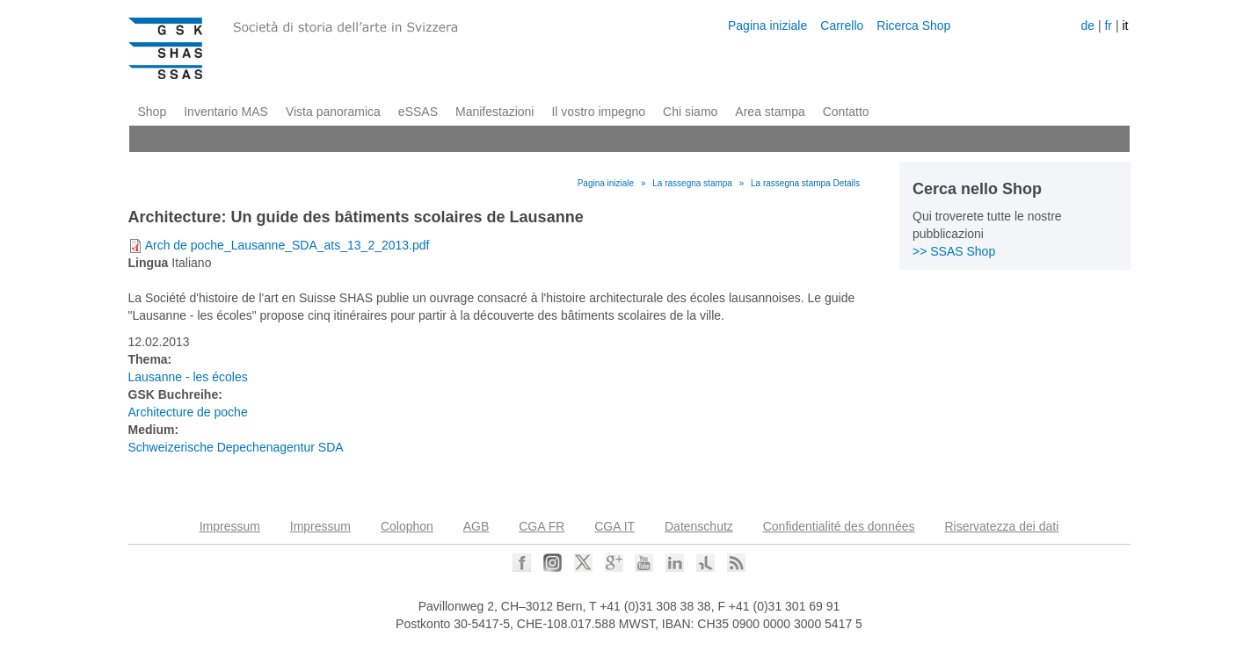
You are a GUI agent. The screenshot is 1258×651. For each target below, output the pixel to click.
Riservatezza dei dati (1001, 526)
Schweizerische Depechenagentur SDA (236, 447)
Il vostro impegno (598, 112)
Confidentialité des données (839, 526)
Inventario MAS (226, 112)
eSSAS (418, 112)
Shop (152, 112)
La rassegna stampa (692, 183)
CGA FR (541, 526)
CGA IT (614, 526)
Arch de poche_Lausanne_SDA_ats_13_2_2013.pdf (287, 245)
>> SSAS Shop (954, 251)
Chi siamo (690, 112)
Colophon (407, 526)
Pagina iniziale (767, 25)
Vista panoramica (333, 112)
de (1087, 25)
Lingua (148, 263)
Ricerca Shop (913, 25)
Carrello (841, 25)
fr (1108, 25)
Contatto (846, 112)
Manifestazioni (494, 112)
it (1125, 25)
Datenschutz (699, 526)
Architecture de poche (188, 412)
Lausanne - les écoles (188, 377)
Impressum (230, 526)
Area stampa (769, 112)
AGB (476, 526)
